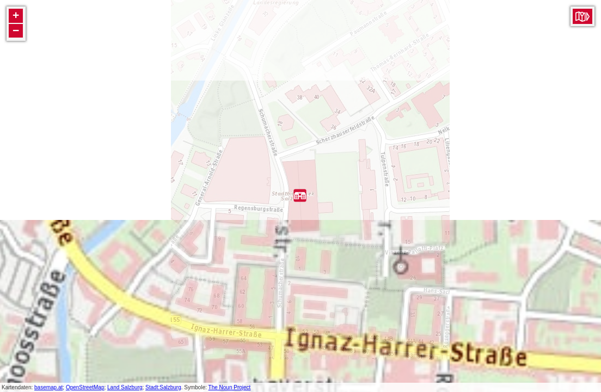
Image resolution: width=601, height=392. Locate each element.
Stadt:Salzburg (163, 387)
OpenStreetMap (85, 387)
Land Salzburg (125, 387)
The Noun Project (229, 387)
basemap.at (48, 387)
